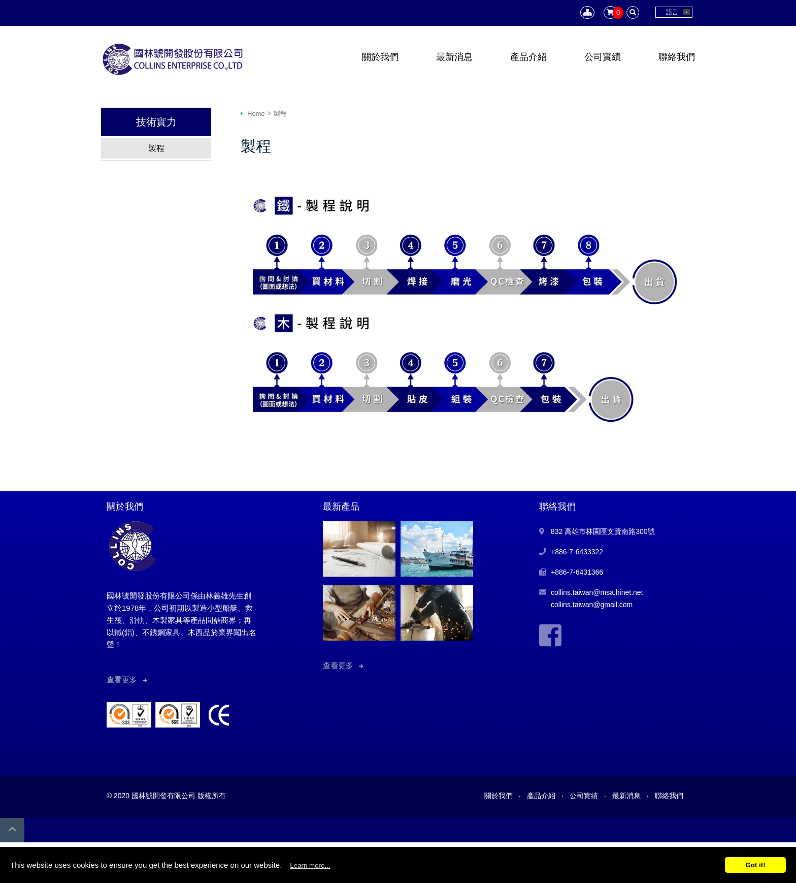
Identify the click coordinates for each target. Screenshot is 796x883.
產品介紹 (528, 57)
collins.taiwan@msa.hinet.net (597, 592)
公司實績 (602, 57)
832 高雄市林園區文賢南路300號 (603, 531)
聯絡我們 (676, 57)
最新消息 (454, 57)
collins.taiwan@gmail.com (592, 605)
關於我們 (380, 57)
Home (256, 113)
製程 (156, 148)
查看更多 (122, 679)
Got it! (755, 865)
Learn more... (310, 865)
